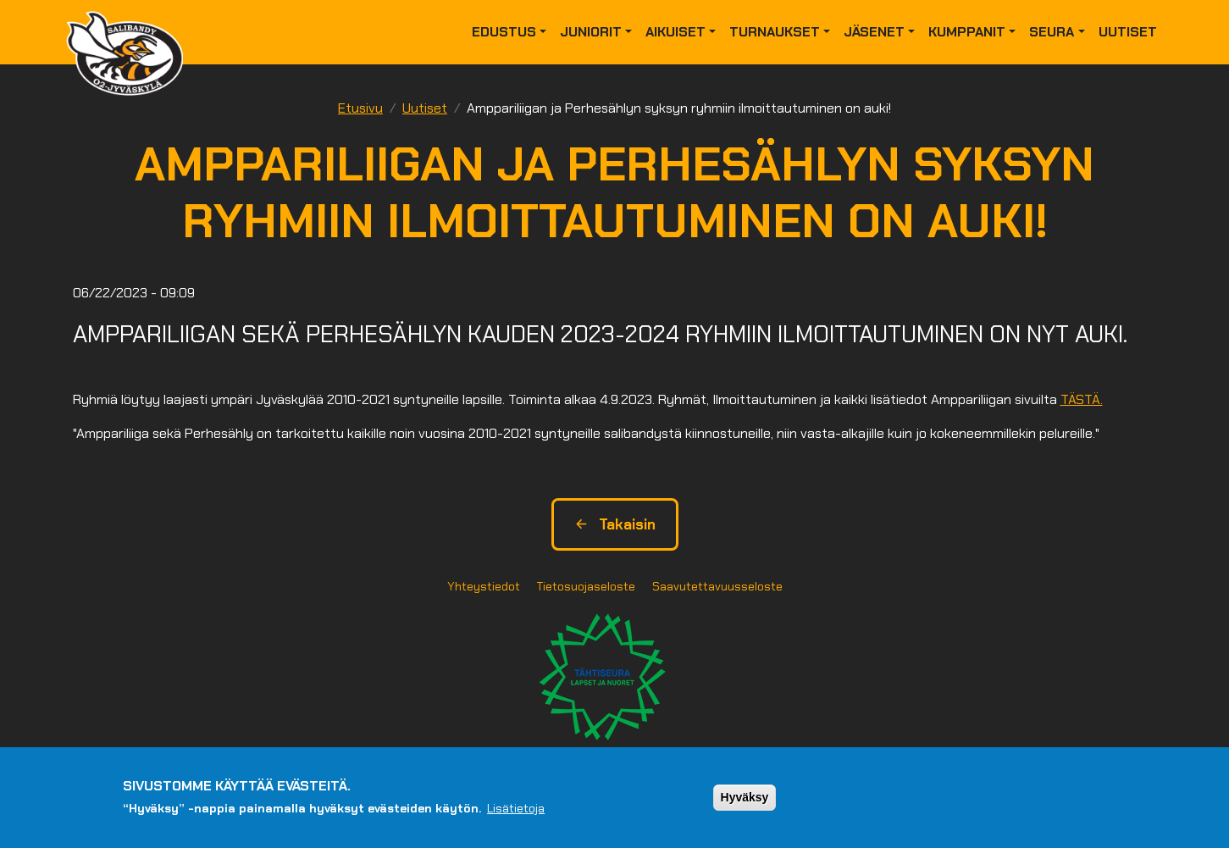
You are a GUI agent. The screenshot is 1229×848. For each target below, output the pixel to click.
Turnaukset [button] (774, 32)
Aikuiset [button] (675, 32)
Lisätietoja (516, 808)
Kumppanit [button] (966, 32)
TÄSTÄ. (1081, 399)
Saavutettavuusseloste (717, 586)
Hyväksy (745, 797)
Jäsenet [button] (874, 32)
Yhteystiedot (483, 586)
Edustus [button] (504, 32)
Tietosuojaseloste (586, 586)
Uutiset (1128, 32)
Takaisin (615, 524)
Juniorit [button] (591, 32)
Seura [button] (1051, 32)
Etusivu (360, 108)
